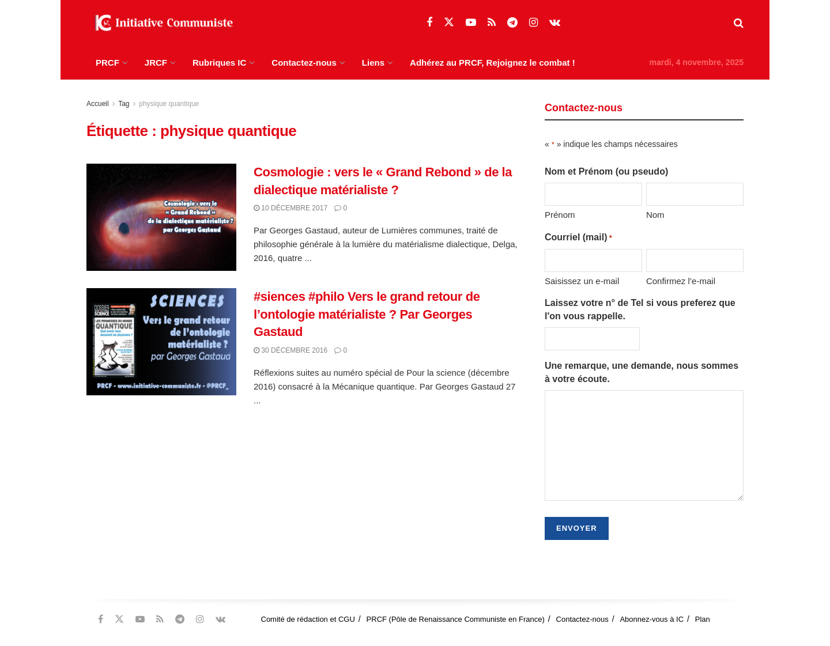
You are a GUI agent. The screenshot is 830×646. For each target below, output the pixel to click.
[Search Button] (739, 23)
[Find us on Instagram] (533, 22)
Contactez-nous (304, 62)
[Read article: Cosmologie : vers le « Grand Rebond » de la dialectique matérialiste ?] (161, 217)
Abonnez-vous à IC (652, 619)
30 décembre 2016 (290, 350)
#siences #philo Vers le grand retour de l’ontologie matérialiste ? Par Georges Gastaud (367, 314)
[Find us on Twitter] (449, 22)
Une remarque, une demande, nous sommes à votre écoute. (641, 372)
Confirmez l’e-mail (680, 281)
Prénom (560, 215)
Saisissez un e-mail (582, 281)
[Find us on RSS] (492, 22)
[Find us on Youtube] (471, 22)
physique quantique (169, 104)
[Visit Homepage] (161, 23)
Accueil (97, 104)
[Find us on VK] (554, 22)
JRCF (156, 62)
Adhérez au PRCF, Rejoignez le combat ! (492, 62)
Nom (655, 215)
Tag (123, 104)
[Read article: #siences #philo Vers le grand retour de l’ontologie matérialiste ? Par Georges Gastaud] (161, 341)
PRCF (107, 62)
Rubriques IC (219, 62)
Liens (373, 62)
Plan (702, 619)
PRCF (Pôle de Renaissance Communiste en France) (456, 619)
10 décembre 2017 (290, 208)
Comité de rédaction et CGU (308, 619)
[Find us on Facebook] (429, 22)
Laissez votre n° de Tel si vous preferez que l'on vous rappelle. (640, 309)
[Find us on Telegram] (512, 22)
